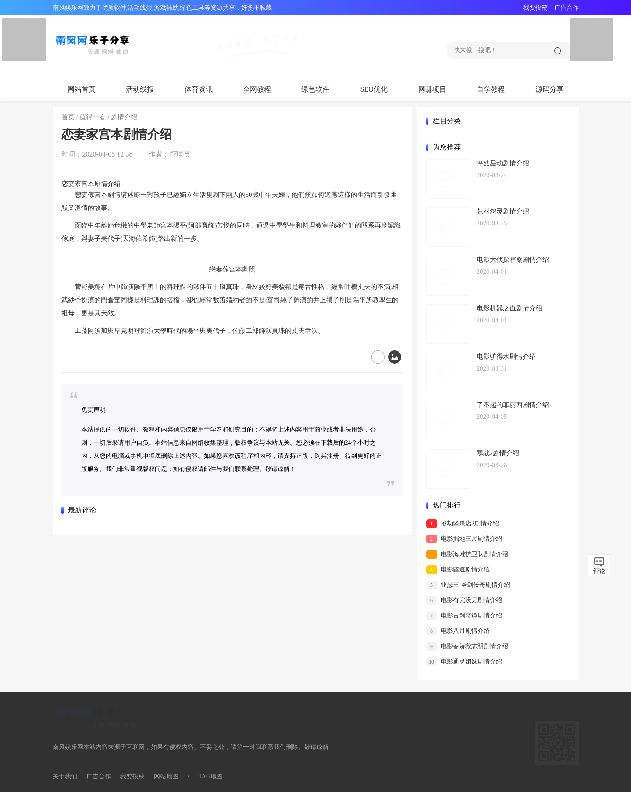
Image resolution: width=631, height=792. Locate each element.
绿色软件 (315, 89)
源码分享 (549, 89)
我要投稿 (535, 7)
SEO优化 (374, 89)
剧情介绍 (124, 117)
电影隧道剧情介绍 (458, 569)
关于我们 (65, 776)
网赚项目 (432, 89)
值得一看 (92, 117)
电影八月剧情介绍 (458, 631)
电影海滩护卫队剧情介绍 (467, 554)
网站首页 (82, 89)
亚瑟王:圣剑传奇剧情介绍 (468, 585)
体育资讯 (199, 89)
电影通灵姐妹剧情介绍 (464, 661)
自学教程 (491, 89)
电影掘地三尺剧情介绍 (464, 539)
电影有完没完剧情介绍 (464, 600)
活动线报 (140, 89)
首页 (68, 117)
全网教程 (257, 89)
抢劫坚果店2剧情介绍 (462, 523)
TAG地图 (210, 776)
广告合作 (566, 7)
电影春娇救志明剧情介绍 (467, 646)
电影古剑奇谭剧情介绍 (464, 615)
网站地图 (166, 776)
